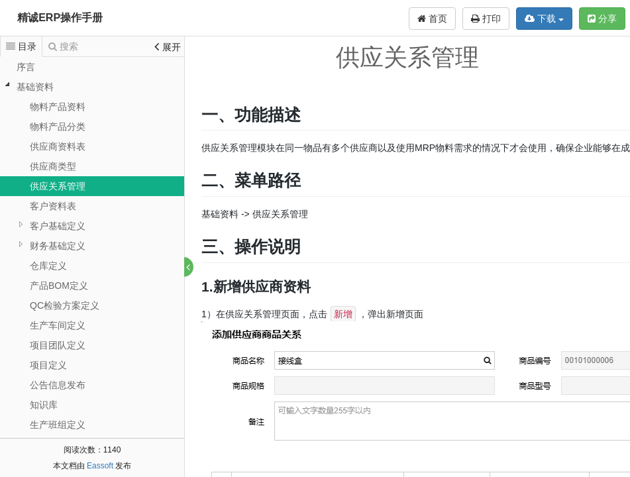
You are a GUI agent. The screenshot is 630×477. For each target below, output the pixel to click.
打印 (486, 18)
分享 (602, 18)
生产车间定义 (57, 325)
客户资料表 (53, 206)
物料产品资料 (57, 106)
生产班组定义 (57, 424)
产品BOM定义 (59, 285)
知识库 (44, 404)
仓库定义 (48, 265)
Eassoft (100, 465)
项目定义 (48, 365)
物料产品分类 (57, 126)
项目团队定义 (57, 345)
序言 (26, 67)
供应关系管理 (57, 186)
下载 (544, 18)
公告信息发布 (57, 385)
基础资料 (35, 86)
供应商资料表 (57, 146)
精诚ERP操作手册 (60, 17)
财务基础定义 (57, 245)
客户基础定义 (57, 226)
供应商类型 (53, 166)
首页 (432, 18)
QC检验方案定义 (64, 305)
